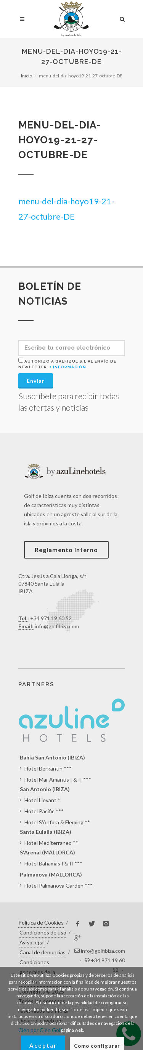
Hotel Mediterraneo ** (51, 843)
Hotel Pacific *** (44, 811)
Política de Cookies (41, 922)
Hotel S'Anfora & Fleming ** (57, 822)
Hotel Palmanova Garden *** (58, 885)
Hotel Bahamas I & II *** (53, 863)
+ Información (68, 367)
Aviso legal (32, 942)
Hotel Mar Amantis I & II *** (57, 779)
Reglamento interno (66, 549)
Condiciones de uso (42, 932)
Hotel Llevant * (42, 800)
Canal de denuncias (42, 952)
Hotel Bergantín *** (48, 768)
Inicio (26, 76)
